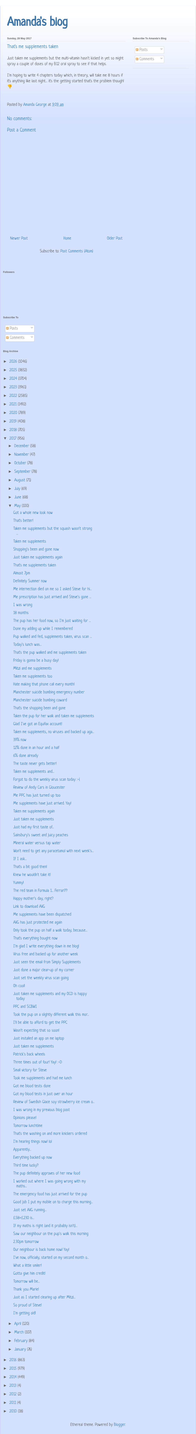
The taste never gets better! (35, 764)
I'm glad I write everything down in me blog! (46, 946)
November (22, 455)
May (18, 506)
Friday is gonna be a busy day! (36, 661)
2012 (13, 1394)
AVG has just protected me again (37, 923)
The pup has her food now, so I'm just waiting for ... (52, 621)
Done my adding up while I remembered (43, 629)
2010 (13, 1411)
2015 (13, 1369)
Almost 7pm (21, 573)
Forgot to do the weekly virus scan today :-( (46, 780)
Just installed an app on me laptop (38, 1039)
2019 (13, 421)
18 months (21, 613)
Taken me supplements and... (33, 772)
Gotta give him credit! (29, 1274)
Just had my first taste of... (33, 827)
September (23, 472)
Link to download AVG (29, 907)
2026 (13, 362)
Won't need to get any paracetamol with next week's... (53, 851)
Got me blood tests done (32, 1086)
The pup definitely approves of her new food (46, 1173)
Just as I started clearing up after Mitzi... (44, 1297)
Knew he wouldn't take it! (32, 875)
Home (67, 238)
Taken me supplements (29, 542)
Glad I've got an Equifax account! (37, 724)
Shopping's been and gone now (36, 549)
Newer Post (19, 238)
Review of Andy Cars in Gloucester (39, 788)
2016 (13, 1360)
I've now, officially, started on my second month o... (51, 1258)
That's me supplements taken (34, 565)
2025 (13, 370)
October (20, 463)
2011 (13, 1403)
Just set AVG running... (30, 1210)
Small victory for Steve (30, 1070)
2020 (13, 413)
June (18, 497)
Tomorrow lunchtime (27, 1126)
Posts (142, 50)
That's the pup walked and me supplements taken (49, 653)
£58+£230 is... (23, 1218)
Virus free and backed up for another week (45, 954)
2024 (13, 379)
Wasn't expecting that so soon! (36, 1031)
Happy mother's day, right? (33, 899)
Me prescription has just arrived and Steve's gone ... (52, 597)
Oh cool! (19, 986)
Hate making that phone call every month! (44, 684)
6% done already (25, 756)
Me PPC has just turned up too (36, 796)
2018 (13, 430)
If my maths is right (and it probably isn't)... (45, 1226)
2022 (13, 396)
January (20, 1350)
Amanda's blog (37, 22)
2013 (13, 1386)
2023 (13, 387)
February (21, 1341)
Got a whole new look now (33, 513)
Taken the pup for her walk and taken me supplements (53, 716)
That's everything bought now (35, 938)
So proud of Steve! (27, 1305)
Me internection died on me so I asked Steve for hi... (52, 589)
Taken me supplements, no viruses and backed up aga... (53, 732)
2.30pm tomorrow (26, 1242)
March (19, 1332)
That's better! (23, 521)
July (17, 489)
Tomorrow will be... (26, 1282)
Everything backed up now (32, 1158)
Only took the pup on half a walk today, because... (50, 930)
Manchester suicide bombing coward (40, 700)
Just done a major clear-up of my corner (43, 970)
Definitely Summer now (30, 581)
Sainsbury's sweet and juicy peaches (40, 835)
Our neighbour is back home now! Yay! (41, 1250)
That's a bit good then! (30, 867)
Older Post (114, 238)
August (20, 480)
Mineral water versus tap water (37, 843)
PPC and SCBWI (25, 1007)
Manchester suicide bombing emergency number (49, 692)
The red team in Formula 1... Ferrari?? (40, 891)
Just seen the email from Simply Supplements (47, 962)
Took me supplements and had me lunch (42, 1078)
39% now (19, 740)
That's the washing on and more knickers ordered (50, 1134)
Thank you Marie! (26, 1289)
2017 (13, 439)
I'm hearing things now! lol (32, 1142)
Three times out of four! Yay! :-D (37, 1062)
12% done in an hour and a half (36, 748)
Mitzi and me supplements (32, 669)
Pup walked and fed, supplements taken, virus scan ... (52, 637)
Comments (145, 59)
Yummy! (18, 883)
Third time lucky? (25, 1166)
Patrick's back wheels (29, 1054)
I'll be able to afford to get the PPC (40, 1023)
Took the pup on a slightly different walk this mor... (51, 1015)
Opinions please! (24, 1118)
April (18, 1324)
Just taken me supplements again (37, 557)
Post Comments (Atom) (76, 251)
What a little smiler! (27, 1266)
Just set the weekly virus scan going (41, 978)
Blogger (119, 1425)
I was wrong (22, 605)
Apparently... (22, 1150)
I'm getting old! (24, 1313)
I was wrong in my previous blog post (41, 1110)
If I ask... (20, 859)
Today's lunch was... (27, 645)
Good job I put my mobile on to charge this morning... (53, 1202)
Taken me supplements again (34, 811)
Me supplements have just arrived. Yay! (42, 803)
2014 (13, 1377)
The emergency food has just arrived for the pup (50, 1194)
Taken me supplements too (32, 676)
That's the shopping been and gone (39, 708)
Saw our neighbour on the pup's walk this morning (50, 1234)
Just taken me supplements (33, 819)
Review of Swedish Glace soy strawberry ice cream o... (54, 1102)
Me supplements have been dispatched (42, 915)
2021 (13, 404)
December (22, 446)
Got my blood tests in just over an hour (43, 1094)
